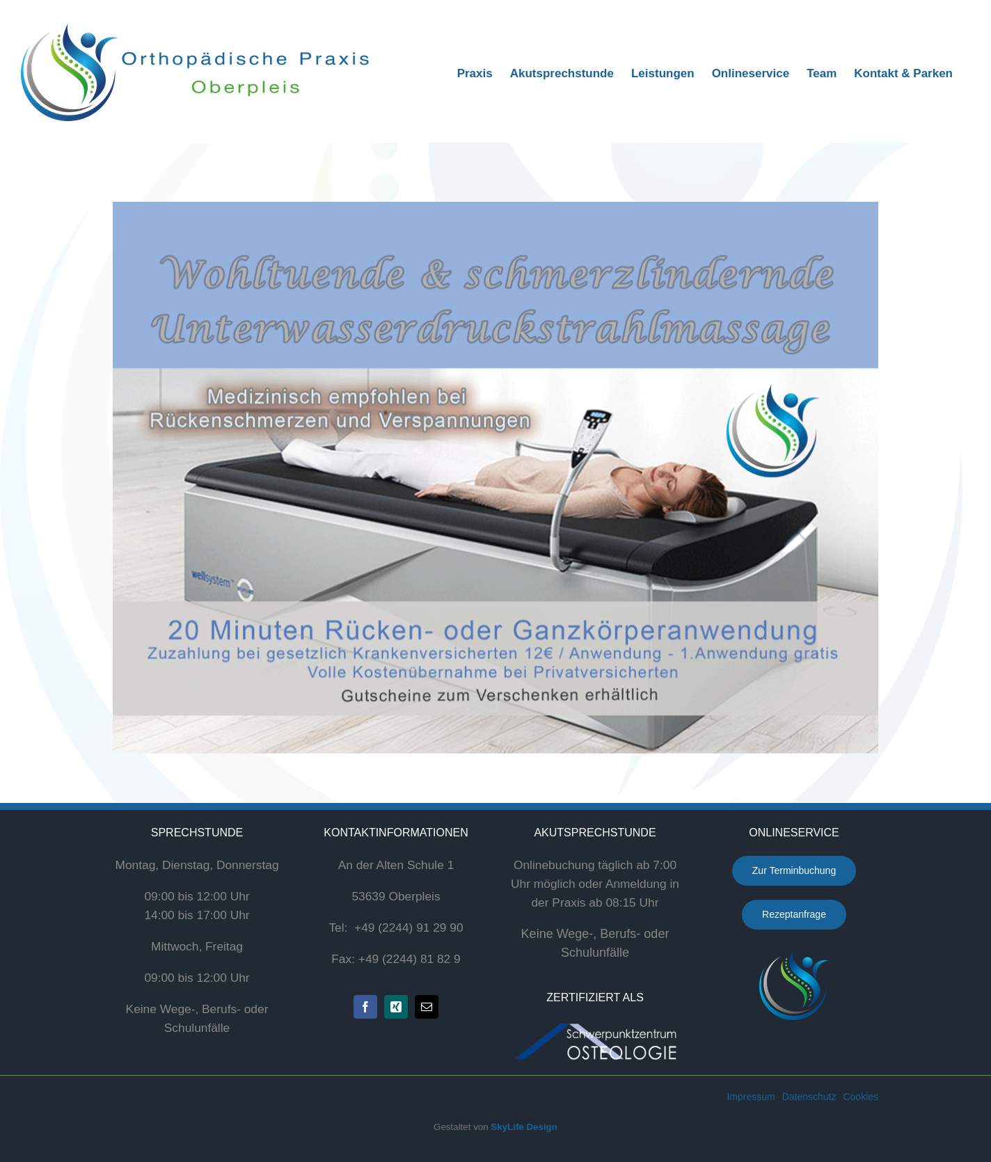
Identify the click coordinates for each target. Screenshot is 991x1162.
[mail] (426, 1007)
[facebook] (365, 1007)
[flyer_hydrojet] (495, 478)
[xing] (396, 1007)
